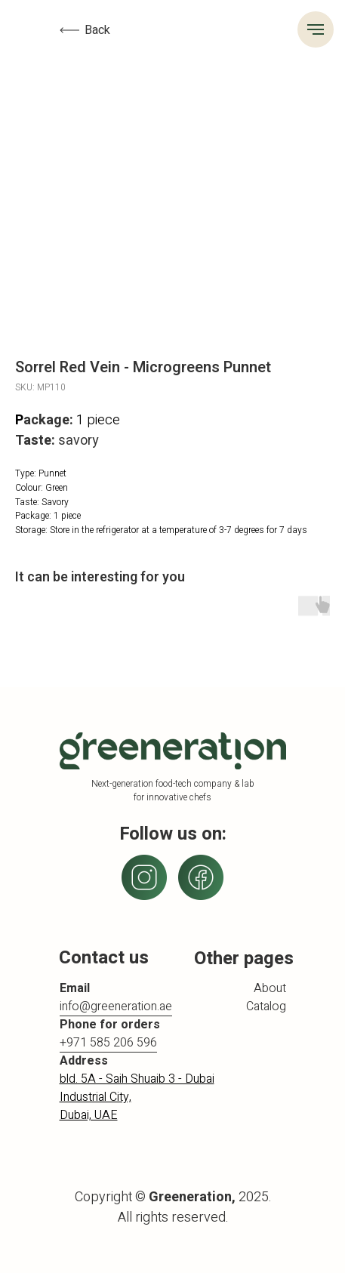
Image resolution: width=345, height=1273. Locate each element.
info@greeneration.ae (116, 1006)
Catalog (266, 1006)
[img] (200, 877)
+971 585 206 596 (108, 1043)
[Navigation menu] (315, 29)
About (270, 988)
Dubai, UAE (89, 1115)
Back (97, 30)
